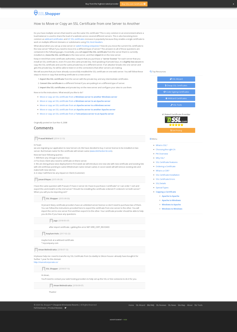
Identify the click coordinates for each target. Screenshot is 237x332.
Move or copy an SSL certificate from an (75, 105)
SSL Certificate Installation (168, 174)
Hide (125, 320)
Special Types (162, 187)
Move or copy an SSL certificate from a (78, 96)
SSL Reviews (161, 305)
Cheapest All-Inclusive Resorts (65, 305)
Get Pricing (176, 130)
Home (131, 305)
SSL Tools (176, 104)
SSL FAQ (150, 305)
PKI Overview (162, 153)
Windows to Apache (171, 204)
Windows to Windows (172, 208)
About (189, 305)
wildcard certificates (54, 39)
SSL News (172, 305)
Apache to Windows (171, 200)
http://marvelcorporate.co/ (46, 262)
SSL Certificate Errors (165, 179)
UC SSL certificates (76, 39)
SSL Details (161, 183)
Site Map (181, 305)
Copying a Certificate (166, 191)
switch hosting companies (87, 45)
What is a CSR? (162, 170)
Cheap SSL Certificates (176, 85)
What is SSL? (161, 145)
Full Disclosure (40, 308)
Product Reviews (55, 308)
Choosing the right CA (165, 149)
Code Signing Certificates (176, 91)
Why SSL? (160, 158)
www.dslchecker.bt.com (101, 151)
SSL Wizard (176, 79)
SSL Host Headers (94, 42)
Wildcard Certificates (176, 98)
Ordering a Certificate (165, 166)
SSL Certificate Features (167, 162)
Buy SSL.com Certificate (134, 4)
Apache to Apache (170, 196)
